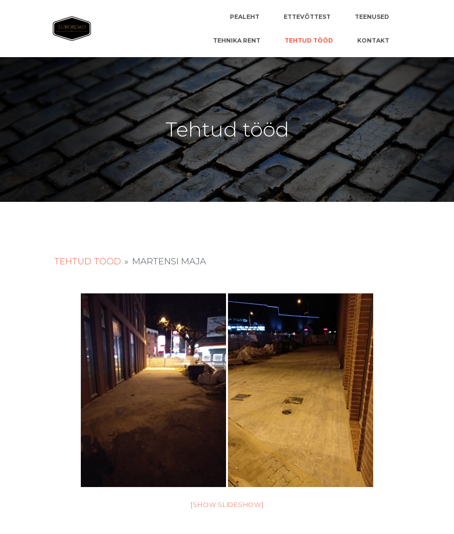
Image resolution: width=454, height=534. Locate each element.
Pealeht (244, 16)
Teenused (372, 16)
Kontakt (373, 40)
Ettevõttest (307, 16)
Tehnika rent (236, 40)
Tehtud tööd (309, 40)
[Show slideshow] (227, 504)
